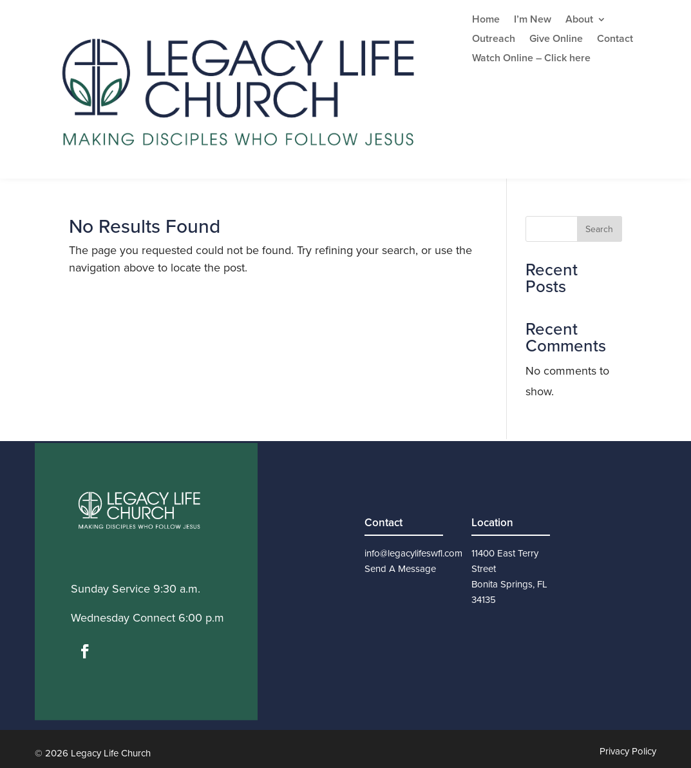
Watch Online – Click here (531, 59)
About (579, 20)
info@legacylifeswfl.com (413, 553)
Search (599, 229)
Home (486, 20)
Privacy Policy (628, 751)
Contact (615, 40)
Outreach (493, 40)
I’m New (532, 20)
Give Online (556, 40)
